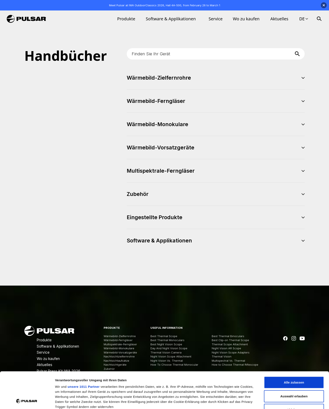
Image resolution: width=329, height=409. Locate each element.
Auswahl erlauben (294, 362)
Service (216, 19)
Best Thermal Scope (163, 336)
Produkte (126, 19)
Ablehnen (294, 376)
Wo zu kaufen (246, 19)
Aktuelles (279, 19)
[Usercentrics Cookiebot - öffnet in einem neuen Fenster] (27, 401)
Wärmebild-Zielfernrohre (120, 336)
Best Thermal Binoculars (228, 336)
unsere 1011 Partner (84, 352)
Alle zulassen (294, 348)
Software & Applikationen (171, 19)
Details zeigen (223, 401)
